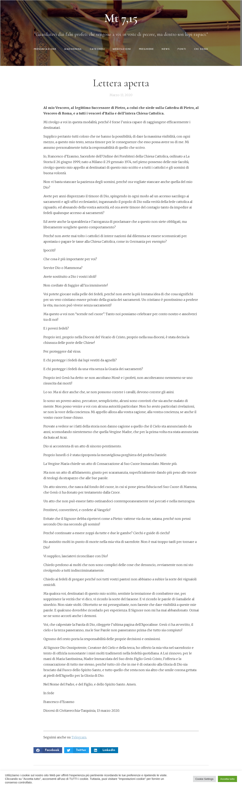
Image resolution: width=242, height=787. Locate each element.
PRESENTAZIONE (45, 49)
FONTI (182, 49)
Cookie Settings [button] (204, 778)
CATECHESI (97, 49)
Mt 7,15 (121, 18)
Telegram (79, 737)
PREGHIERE (146, 49)
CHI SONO (201, 49)
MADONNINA (73, 49)
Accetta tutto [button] (227, 778)
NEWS (166, 49)
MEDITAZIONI (122, 49)
